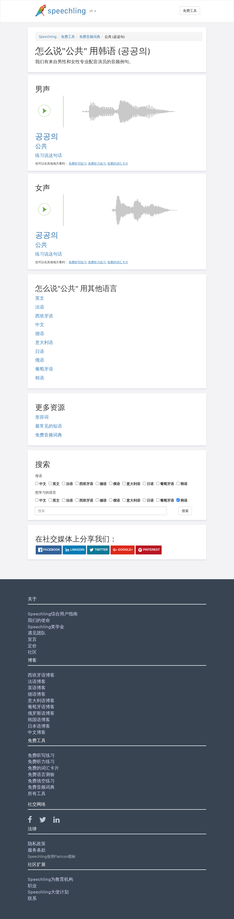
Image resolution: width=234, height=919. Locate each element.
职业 (32, 885)
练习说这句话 (48, 155)
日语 (39, 351)
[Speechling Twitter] (45, 820)
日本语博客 (39, 726)
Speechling (48, 37)
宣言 (32, 639)
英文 (39, 298)
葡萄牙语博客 (41, 706)
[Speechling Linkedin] (59, 820)
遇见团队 (37, 632)
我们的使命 (39, 620)
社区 (32, 652)
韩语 (39, 377)
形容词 (42, 417)
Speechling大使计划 (48, 891)
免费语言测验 (41, 774)
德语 (39, 333)
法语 (39, 307)
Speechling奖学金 (46, 626)
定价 (32, 645)
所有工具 (37, 793)
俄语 (39, 360)
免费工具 (190, 11)
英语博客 (37, 687)
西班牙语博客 (41, 675)
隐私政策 (37, 843)
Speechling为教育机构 (50, 879)
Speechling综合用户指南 (53, 613)
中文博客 (37, 732)
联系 (32, 898)
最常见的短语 (48, 426)
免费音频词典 (89, 37)
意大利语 (44, 342)
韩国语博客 (39, 719)
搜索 (185, 511)
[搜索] (101, 511)
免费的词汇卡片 (43, 768)
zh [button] (92, 11)
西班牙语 (44, 315)
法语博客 (37, 681)
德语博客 (37, 694)
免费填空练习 (41, 780)
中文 (39, 324)
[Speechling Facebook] (33, 820)
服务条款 (37, 850)
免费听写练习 (41, 755)
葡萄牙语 (44, 369)
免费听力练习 (41, 761)
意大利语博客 (41, 700)
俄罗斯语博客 (41, 713)
